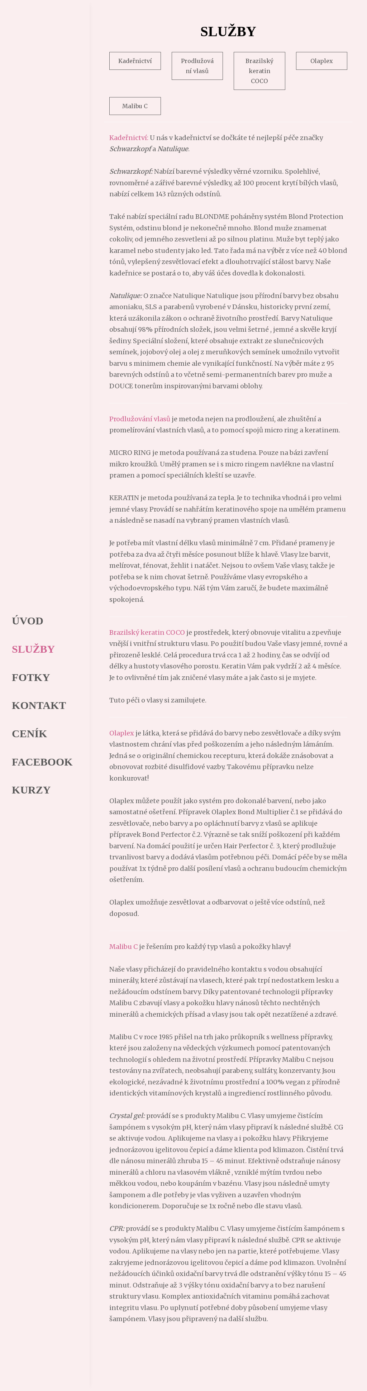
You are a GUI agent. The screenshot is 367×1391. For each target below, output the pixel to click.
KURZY (28, 792)
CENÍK (26, 734)
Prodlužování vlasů (197, 66)
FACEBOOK (39, 763)
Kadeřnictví (135, 60)
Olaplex (321, 60)
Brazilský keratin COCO (259, 71)
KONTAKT (36, 705)
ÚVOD (24, 619)
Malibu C (135, 106)
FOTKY (28, 676)
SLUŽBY (30, 647)
